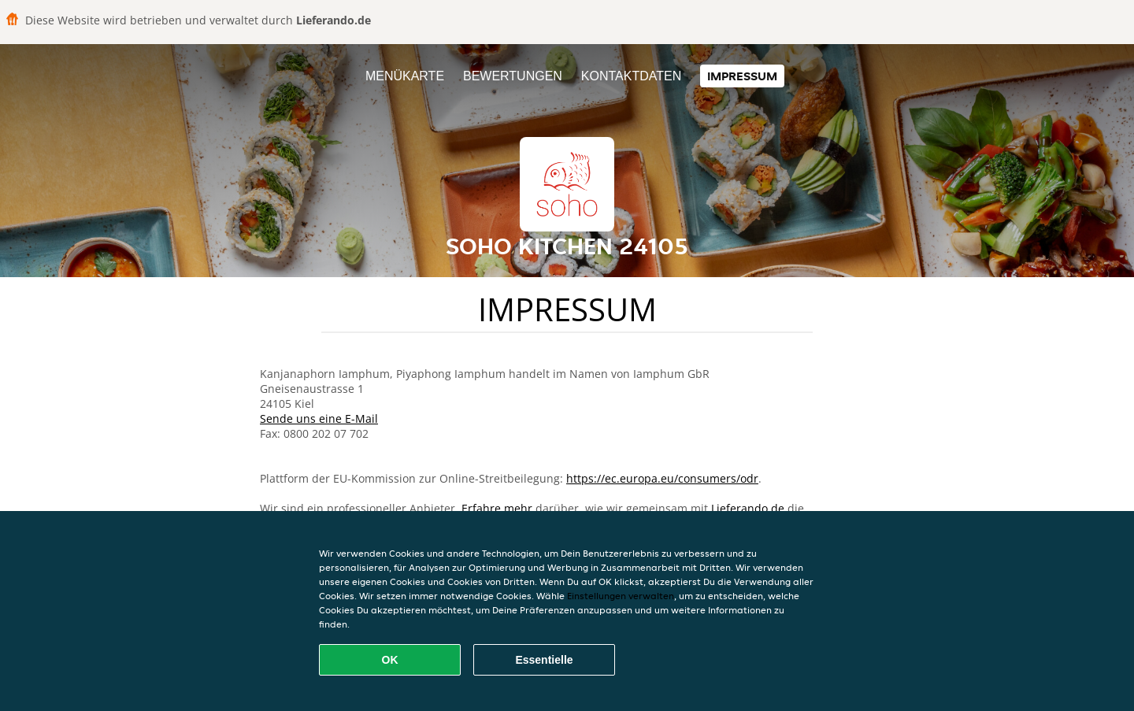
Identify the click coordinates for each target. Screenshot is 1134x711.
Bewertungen (512, 76)
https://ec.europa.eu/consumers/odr (662, 478)
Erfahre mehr (496, 508)
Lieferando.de (747, 508)
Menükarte (404, 76)
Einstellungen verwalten (620, 596)
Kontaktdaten (631, 76)
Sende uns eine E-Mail (319, 418)
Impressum (742, 76)
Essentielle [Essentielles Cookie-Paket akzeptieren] (544, 660)
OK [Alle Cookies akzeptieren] (390, 660)
